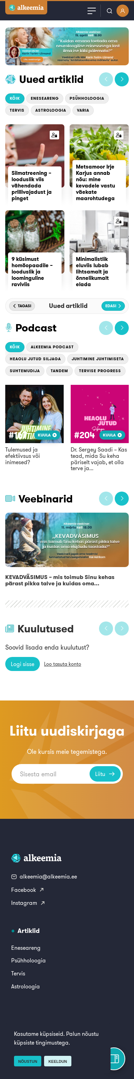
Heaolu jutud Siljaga (35, 358)
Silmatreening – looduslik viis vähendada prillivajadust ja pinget (32, 186)
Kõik (15, 98)
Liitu (105, 773)
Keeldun (57, 1061)
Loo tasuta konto (62, 664)
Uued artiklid (51, 79)
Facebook (27, 889)
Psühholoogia (87, 98)
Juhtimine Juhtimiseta (98, 358)
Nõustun (27, 1061)
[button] (106, 79)
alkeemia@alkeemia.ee (44, 876)
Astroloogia (50, 110)
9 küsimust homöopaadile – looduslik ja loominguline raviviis (32, 272)
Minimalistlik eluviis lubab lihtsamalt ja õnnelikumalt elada (92, 272)
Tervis (17, 110)
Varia (83, 110)
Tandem (59, 370)
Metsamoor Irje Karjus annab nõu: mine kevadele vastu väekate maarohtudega (95, 182)
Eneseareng (45, 98)
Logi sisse (22, 663)
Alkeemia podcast (52, 346)
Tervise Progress (100, 370)
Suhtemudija (25, 370)
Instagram (28, 902)
